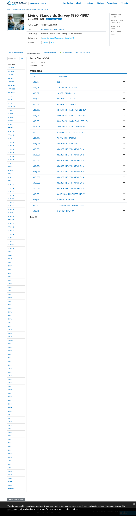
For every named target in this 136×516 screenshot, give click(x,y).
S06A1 (10, 344)
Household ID (62, 76)
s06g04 (36, 104)
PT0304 (10, 170)
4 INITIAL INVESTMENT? (67, 104)
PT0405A (11, 191)
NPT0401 (11, 103)
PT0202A (11, 142)
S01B (9, 262)
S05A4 (10, 315)
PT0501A (11, 198)
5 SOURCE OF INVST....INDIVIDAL (71, 127)
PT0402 (10, 177)
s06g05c (36, 121)
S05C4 (10, 340)
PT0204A (11, 156)
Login (124, 3)
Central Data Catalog (20, 9)
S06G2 (10, 407)
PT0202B (11, 145)
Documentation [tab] (50, 53)
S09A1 (10, 457)
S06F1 (10, 393)
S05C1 (10, 330)
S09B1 (10, 464)
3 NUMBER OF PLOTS (66, 99)
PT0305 (10, 174)
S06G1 (10, 404)
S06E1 (10, 386)
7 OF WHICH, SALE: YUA (67, 144)
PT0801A (11, 216)
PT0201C (11, 138)
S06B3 (10, 358)
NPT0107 (11, 82)
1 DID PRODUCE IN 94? (67, 87)
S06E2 (10, 390)
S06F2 (10, 397)
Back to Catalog (16, 499)
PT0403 (10, 181)
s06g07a (36, 138)
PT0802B (11, 227)
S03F (9, 294)
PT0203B (11, 153)
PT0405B (11, 195)
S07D (10, 425)
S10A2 (10, 478)
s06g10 (36, 200)
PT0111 (10, 124)
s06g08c (36, 160)
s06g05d (36, 127)
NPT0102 (11, 71)
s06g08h (36, 188)
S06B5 (10, 365)
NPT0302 (11, 99)
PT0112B (11, 128)
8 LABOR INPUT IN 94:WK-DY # (70, 149)
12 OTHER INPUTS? (65, 211)
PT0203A (11, 149)
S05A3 (10, 312)
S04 (9, 301)
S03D (10, 287)
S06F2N (10, 400)
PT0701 (10, 213)
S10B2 (10, 485)
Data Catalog (68, 3)
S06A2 (10, 347)
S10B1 (10, 482)
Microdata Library (38, 3)
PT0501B (11, 202)
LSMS (30, 9)
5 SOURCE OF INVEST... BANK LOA (72, 115)
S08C (10, 446)
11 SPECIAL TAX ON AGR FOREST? (72, 205)
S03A (10, 276)
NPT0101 (11, 68)
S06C (10, 368)
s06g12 (36, 211)
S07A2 (10, 414)
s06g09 (36, 194)
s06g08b (36, 155)
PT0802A (11, 223)
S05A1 (10, 305)
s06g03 (36, 99)
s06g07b (36, 144)
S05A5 (10, 319)
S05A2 (10, 308)
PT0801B (11, 220)
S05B (9, 326)
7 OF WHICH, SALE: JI (66, 138)
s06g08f (36, 177)
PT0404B (11, 188)
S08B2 (10, 443)
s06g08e (36, 172)
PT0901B (11, 245)
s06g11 (35, 205)
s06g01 (36, 87)
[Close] (134, 504)
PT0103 (10, 110)
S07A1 (10, 411)
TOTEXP (11, 489)
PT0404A (11, 184)
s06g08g (36, 183)
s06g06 (36, 132)
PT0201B (11, 135)
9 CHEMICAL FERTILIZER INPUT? (71, 194)
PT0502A (11, 206)
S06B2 (10, 354)
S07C (10, 421)
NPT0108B (11, 89)
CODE (59, 82)
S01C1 (10, 266)
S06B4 (10, 361)
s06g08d (36, 166)
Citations (100, 3)
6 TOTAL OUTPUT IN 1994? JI (70, 132)
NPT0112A (11, 92)
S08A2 (10, 436)
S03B (9, 280)
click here (75, 509)
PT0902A (11, 248)
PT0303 (10, 167)
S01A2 (10, 259)
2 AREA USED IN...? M (66, 93)
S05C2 (10, 333)
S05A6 (10, 322)
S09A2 (10, 460)
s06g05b (36, 115)
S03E (9, 291)
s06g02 (36, 93)
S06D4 (10, 383)
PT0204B (11, 160)
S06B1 (10, 351)
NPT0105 (11, 75)
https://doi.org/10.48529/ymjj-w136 (53, 29)
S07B (9, 418)
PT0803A (11, 230)
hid (34, 76)
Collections (88, 3)
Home (9, 9)
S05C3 (10, 336)
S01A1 (10, 255)
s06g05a (36, 110)
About (78, 3)
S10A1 (10, 475)
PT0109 (10, 117)
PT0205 (10, 163)
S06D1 (10, 372)
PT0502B (11, 209)
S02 (9, 273)
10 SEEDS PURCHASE (66, 200)
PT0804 (10, 237)
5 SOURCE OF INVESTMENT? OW (71, 110)
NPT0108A (11, 85)
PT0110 (10, 121)
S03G (10, 298)
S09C (10, 471)
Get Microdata (54, 19)
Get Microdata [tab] (66, 53)
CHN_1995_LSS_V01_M (40, 9)
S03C (10, 283)
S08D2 (10, 453)
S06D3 (10, 379)
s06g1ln (36, 82)
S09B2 (10, 468)
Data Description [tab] (33, 53)
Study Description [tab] (16, 53)
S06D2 (10, 375)
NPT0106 (11, 78)
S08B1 (10, 439)
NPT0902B (11, 106)
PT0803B (11, 234)
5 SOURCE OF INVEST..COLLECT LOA (72, 121)
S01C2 (10, 269)
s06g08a (36, 149)
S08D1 (10, 450)
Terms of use (112, 3)
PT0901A (11, 241)
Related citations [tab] (83, 53)
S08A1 (10, 432)
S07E (9, 429)
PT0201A (11, 131)
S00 (9, 252)
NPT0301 (11, 96)
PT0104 (10, 114)
